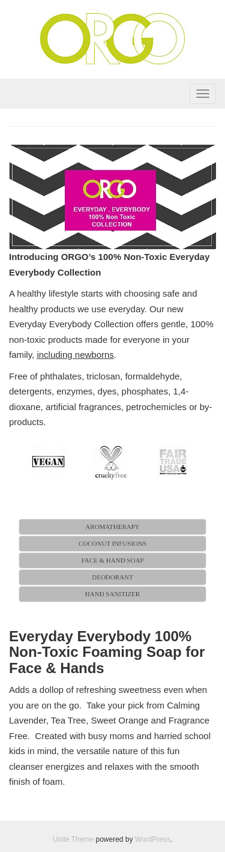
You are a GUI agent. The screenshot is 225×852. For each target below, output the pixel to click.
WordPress (152, 839)
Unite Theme (73, 839)
